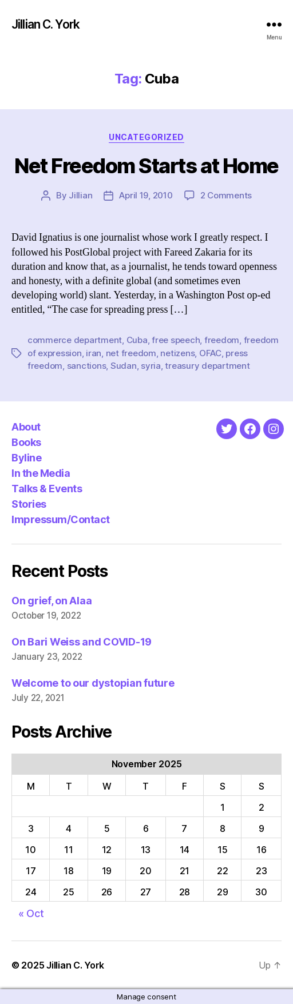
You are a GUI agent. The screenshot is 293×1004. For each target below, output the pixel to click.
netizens (177, 353)
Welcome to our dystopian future (93, 683)
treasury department (207, 365)
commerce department (74, 339)
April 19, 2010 (145, 195)
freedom (221, 339)
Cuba (137, 339)
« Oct (31, 913)
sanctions (86, 365)
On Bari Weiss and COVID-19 (81, 642)
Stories (28, 504)
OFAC (210, 353)
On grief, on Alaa (51, 601)
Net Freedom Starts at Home (146, 165)
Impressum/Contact (60, 519)
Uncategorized (146, 137)
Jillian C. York (45, 24)
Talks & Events (46, 489)
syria (151, 365)
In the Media (40, 473)
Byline (26, 458)
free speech (176, 339)
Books (26, 442)
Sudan (123, 365)
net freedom (131, 353)
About (26, 427)
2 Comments (226, 195)
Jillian (80, 195)
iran (93, 353)
